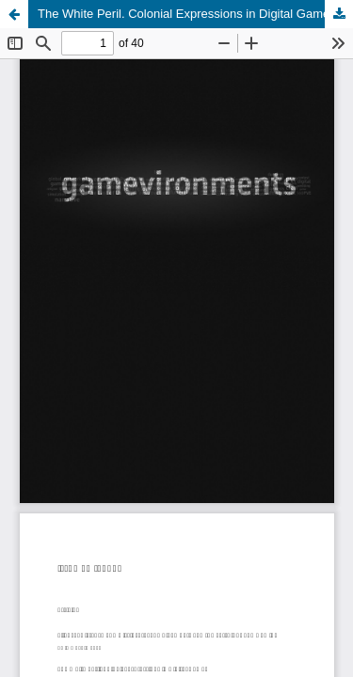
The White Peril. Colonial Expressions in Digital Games (187, 14)
